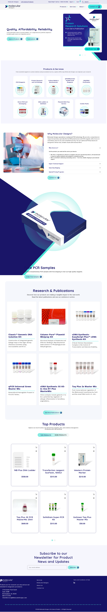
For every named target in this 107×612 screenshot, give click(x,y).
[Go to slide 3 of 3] (85, 55)
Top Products (45, 435)
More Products (61, 435)
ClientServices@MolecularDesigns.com (14, 598)
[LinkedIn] (74, 582)
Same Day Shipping (75, 168)
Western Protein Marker (82, 471)
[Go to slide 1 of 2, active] (52, 540)
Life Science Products (27, 2)
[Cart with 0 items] (79, 2)
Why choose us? (75, 148)
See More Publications (53, 413)
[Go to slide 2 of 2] (54, 540)
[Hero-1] (82, 33)
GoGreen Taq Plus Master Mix (82, 518)
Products (64, 6)
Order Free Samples (34, 277)
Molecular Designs (13, 2)
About (82, 6)
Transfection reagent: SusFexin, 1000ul (53, 471)
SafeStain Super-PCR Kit (53, 518)
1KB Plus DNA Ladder (25, 470)
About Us (40, 585)
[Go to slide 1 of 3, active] (80, 55)
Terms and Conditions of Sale (81, 580)
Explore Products (15, 39)
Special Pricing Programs (75, 172)
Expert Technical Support (75, 163)
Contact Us (54, 178)
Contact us (95, 6)
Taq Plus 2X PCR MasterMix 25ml (25, 518)
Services (74, 6)
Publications (32, 39)
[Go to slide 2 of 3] (82, 55)
